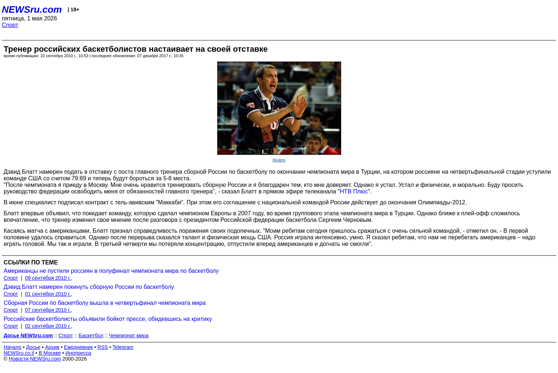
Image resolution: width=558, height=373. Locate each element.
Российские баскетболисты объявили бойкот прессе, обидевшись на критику (108, 319)
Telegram (123, 347)
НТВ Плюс (354, 191)
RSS (102, 347)
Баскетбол (91, 335)
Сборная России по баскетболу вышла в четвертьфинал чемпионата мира (105, 303)
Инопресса (78, 353)
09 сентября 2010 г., (48, 278)
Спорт (10, 25)
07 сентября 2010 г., (48, 310)
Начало (13, 347)
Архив (52, 347)
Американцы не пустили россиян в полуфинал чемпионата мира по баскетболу (111, 271)
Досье (33, 347)
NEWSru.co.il (19, 353)
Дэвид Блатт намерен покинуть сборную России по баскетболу (89, 287)
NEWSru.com (32, 9)
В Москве (50, 353)
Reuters (279, 160)
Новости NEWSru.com (35, 359)
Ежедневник (78, 347)
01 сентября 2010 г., (48, 294)
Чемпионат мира (128, 335)
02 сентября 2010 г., (48, 326)
